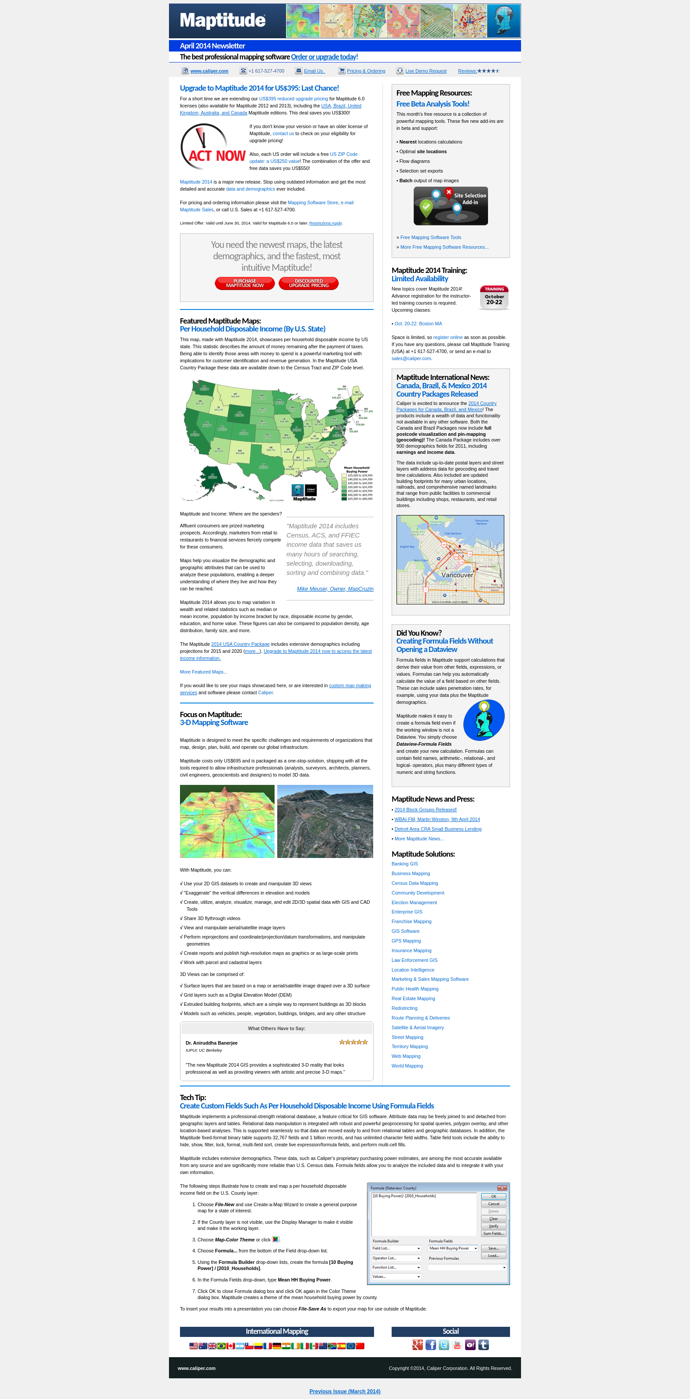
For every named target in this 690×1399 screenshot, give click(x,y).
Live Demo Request (426, 71)
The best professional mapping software (269, 57)
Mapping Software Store (313, 202)
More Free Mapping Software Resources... (444, 247)
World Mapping (407, 1065)
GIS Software (405, 931)
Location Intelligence (413, 969)
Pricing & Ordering (366, 71)
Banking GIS (405, 863)
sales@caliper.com (411, 358)
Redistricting (405, 1008)
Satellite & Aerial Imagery (418, 1027)
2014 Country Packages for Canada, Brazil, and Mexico (446, 406)
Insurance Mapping (412, 950)
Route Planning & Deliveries (421, 1017)
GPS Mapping (406, 940)
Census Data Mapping (415, 883)
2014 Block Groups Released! (426, 809)
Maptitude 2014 (196, 181)
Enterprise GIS (407, 911)
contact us (283, 133)
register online (448, 337)
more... (252, 651)
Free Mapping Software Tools (430, 237)
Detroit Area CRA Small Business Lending (438, 829)
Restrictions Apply (325, 223)
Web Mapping (406, 1056)
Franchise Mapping (412, 921)
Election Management (414, 902)
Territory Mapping (410, 1046)
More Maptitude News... (419, 838)
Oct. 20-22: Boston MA (418, 323)
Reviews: (479, 71)
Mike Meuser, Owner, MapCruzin (335, 589)
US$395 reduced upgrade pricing (293, 98)
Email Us (315, 71)
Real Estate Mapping (413, 998)
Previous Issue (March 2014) (344, 1391)
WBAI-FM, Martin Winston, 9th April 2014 (437, 819)
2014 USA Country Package (240, 644)
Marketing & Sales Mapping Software (430, 979)
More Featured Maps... (204, 671)
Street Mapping (407, 1037)
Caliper (265, 692)
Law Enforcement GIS (414, 960)
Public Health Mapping (415, 988)
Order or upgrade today (323, 57)
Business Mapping (411, 873)
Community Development (418, 892)
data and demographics (250, 188)
